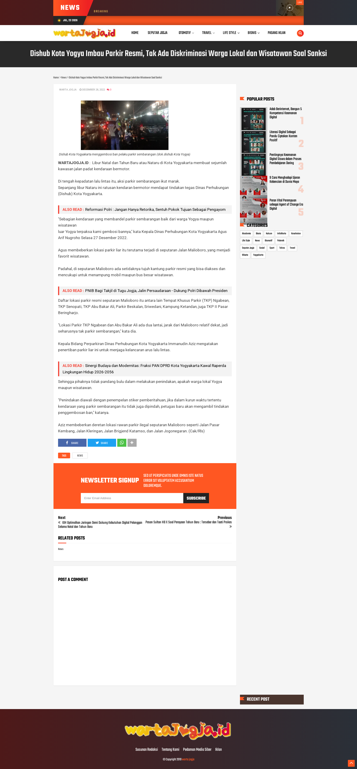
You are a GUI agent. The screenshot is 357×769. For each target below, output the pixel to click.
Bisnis (258, 234)
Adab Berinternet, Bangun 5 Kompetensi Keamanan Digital (286, 113)
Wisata (245, 255)
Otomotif (268, 241)
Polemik (280, 241)
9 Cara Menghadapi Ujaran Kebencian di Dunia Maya (285, 180)
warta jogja (188, 759)
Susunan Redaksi (146, 749)
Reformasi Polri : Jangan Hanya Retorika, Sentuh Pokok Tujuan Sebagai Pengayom (155, 209)
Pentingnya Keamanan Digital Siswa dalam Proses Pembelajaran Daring (285, 159)
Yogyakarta (258, 255)
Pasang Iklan (277, 33)
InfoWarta (281, 234)
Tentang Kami (170, 749)
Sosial (262, 248)
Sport (272, 248)
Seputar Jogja (248, 248)
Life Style (246, 241)
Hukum (269, 234)
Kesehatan (296, 234)
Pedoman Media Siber (197, 749)
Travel (292, 248)
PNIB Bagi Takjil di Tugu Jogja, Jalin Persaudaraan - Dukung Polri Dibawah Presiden (156, 290)
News (80, 456)
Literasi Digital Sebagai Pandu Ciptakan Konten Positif (283, 136)
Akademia (246, 234)
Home (135, 33)
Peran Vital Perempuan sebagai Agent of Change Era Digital (286, 205)
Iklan (218, 749)
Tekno (282, 248)
